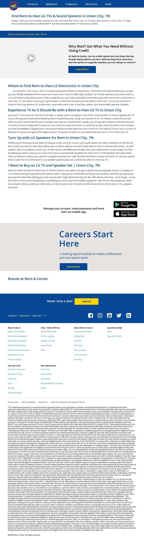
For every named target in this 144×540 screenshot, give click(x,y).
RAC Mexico (45, 379)
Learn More (82, 69)
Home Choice (46, 374)
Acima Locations (80, 355)
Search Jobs (73, 266)
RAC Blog (77, 359)
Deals (109, 331)
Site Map (11, 388)
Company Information (83, 331)
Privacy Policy (13, 402)
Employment (79, 336)
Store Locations (80, 350)
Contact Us (12, 379)
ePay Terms (42, 402)
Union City (36, 315)
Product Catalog (14, 359)
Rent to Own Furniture (16, 331)
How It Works (46, 345)
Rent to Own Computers (17, 341)
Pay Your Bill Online (48, 331)
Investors (77, 341)
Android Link (125, 205)
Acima (43, 388)
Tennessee (24, 315)
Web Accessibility (28, 402)
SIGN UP (86, 301)
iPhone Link (125, 214)
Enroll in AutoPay (47, 336)
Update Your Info (48, 341)
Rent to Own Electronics (17, 345)
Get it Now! (45, 369)
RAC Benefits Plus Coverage (52, 383)
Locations (12, 315)
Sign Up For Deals (114, 336)
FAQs (43, 350)
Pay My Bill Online (15, 392)
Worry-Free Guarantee (17, 369)
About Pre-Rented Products (19, 350)
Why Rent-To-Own (15, 374)
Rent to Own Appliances (17, 336)
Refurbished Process (16, 355)
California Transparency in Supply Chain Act (67, 402)
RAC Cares (78, 345)
